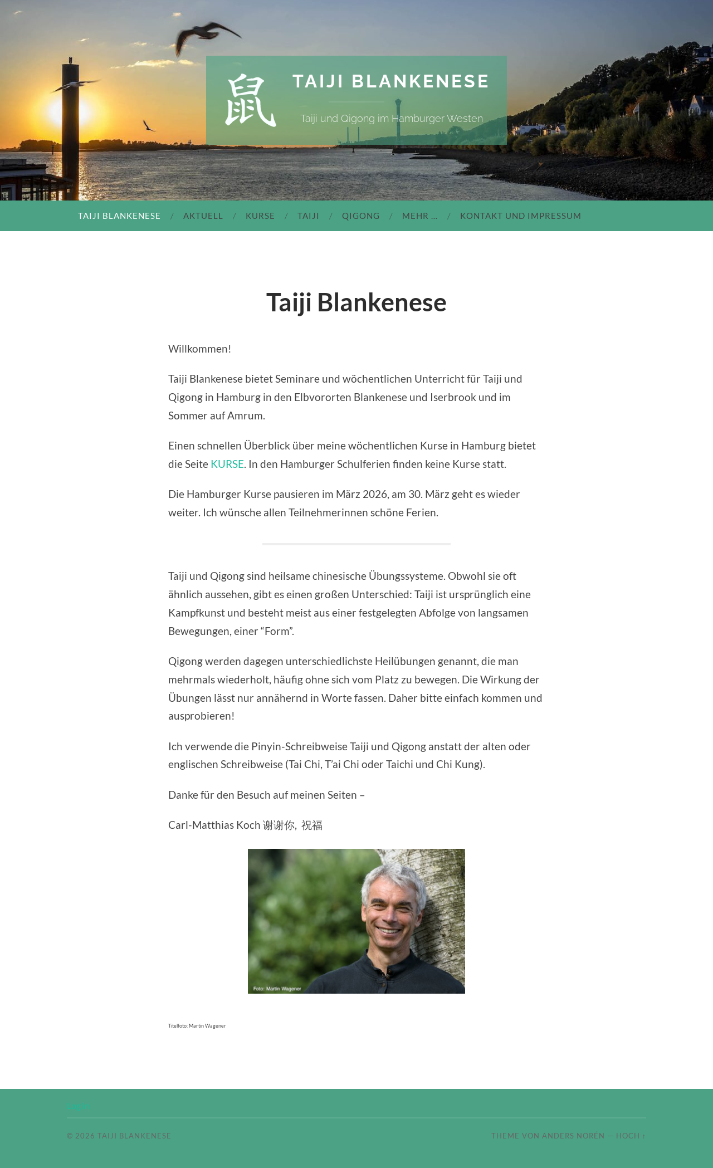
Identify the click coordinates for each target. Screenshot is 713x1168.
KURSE (227, 463)
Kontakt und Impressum (521, 216)
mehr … (420, 216)
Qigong (361, 216)
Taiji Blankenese (391, 81)
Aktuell (203, 216)
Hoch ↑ (631, 1135)
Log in (78, 1105)
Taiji (308, 216)
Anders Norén (573, 1135)
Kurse (260, 216)
